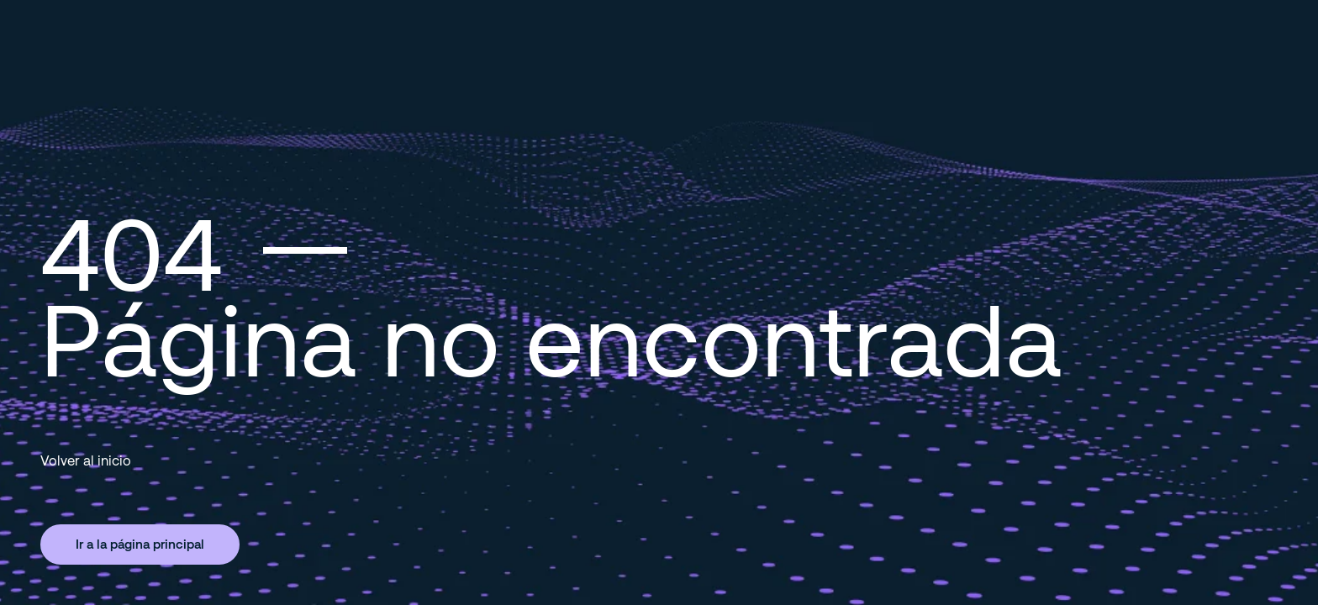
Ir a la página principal (140, 543)
